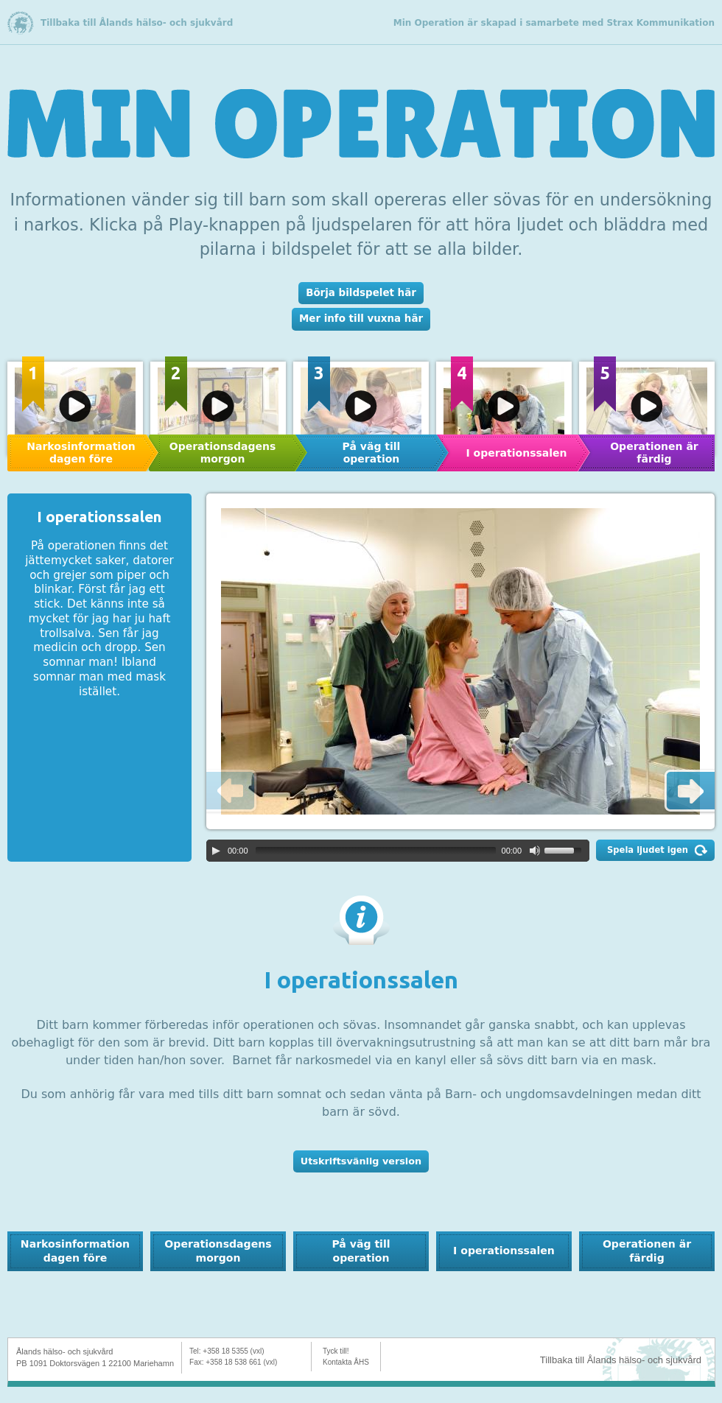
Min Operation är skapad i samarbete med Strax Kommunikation (554, 23)
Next (688, 792)
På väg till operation (372, 452)
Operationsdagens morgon (222, 452)
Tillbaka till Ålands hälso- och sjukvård (137, 23)
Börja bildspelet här (361, 292)
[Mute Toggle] (535, 851)
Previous (233, 792)
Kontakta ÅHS (346, 1362)
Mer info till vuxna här (361, 318)
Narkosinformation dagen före (81, 452)
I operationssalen (516, 453)
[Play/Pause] (216, 851)
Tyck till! (336, 1351)
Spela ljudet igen (647, 850)
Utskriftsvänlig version (361, 1161)
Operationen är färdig (647, 1250)
